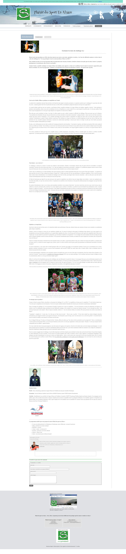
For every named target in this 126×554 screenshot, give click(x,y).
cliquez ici (100, 1)
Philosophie (53, 523)
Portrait (53, 522)
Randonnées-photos (88, 26)
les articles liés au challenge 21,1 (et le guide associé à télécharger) (69, 336)
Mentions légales (49, 547)
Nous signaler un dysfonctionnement (67, 547)
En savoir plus (41, 446)
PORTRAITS (28, 26)
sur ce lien (68, 246)
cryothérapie (35, 262)
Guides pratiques (76, 26)
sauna (30, 262)
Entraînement (27, 37)
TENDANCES (66, 26)
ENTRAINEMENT (48, 26)
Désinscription (57, 547)
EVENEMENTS (37, 26)
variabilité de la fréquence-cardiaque (55, 254)
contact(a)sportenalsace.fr (75, 523)
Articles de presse (53, 525)
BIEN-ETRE (58, 26)
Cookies (78, 547)
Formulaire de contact (72, 522)
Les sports (98, 26)
